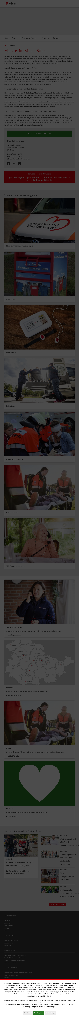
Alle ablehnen (28, 1013)
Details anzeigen (50, 1013)
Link (51, 996)
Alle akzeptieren (39, 1013)
